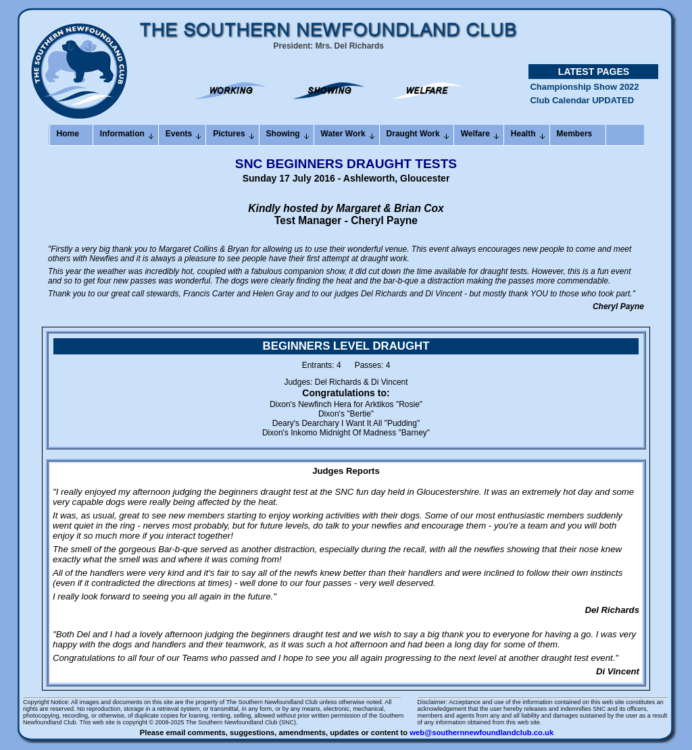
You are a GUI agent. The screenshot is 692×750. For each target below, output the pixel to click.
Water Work (343, 133)
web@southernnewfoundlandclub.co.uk (481, 732)
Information (122, 133)
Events (179, 133)
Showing (283, 133)
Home (68, 133)
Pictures (229, 133)
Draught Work (413, 133)
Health (523, 133)
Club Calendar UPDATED (582, 104)
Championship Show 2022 (584, 91)
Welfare (475, 133)
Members (575, 133)
